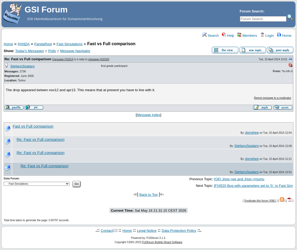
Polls (52, 51)
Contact (107, 231)
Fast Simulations (70, 44)
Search (210, 36)
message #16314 (63, 59)
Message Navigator (75, 51)
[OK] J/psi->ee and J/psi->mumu (239, 179)
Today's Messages (29, 51)
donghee (252, 133)
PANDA (24, 44)
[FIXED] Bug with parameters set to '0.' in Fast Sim (253, 186)
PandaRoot (43, 44)
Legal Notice (147, 231)
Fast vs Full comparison (33, 126)
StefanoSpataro (22, 66)
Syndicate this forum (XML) (260, 200)
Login (267, 36)
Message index (148, 115)
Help (228, 36)
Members (247, 36)
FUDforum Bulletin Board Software (162, 242)
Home (284, 36)
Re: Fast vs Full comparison (27, 59)
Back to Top (148, 195)
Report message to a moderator (272, 97)
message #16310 (98, 59)
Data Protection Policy (179, 231)
